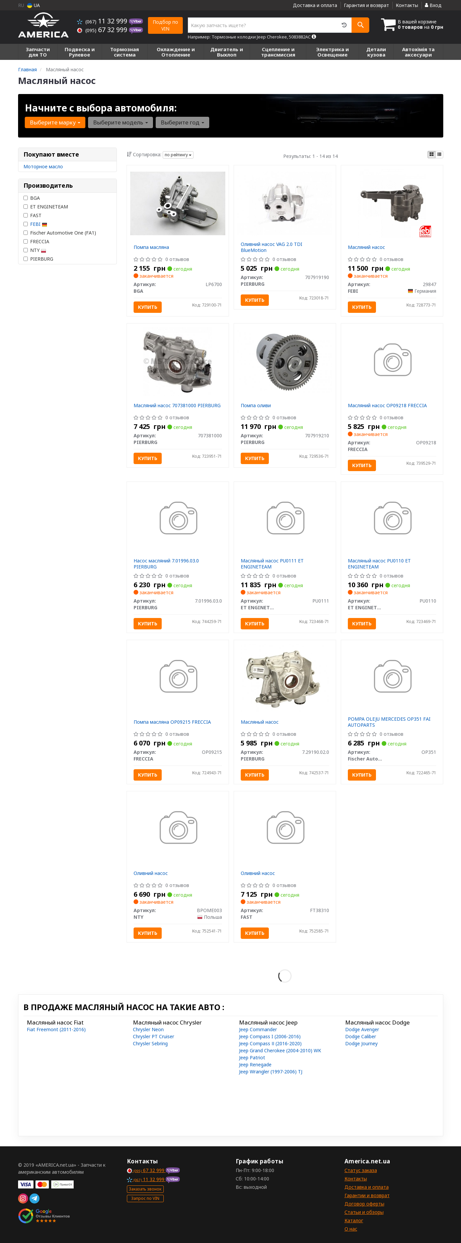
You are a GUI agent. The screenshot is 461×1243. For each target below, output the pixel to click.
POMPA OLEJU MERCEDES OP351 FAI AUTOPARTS (389, 722)
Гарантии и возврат (367, 1195)
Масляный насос (260, 722)
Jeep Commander (258, 1029)
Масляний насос (366, 247)
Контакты (407, 5)
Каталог (353, 1220)
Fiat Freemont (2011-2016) (56, 1029)
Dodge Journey (361, 1043)
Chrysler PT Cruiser (153, 1036)
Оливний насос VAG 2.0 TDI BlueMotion (271, 247)
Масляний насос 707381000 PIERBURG (177, 405)
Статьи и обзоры (364, 1212)
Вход (433, 5)
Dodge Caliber (360, 1036)
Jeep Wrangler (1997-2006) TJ (270, 1071)
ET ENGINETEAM (45, 206)
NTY (34, 250)
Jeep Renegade (255, 1064)
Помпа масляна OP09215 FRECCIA (172, 722)
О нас (350, 1229)
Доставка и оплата (315, 5)
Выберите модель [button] (120, 122)
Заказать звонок (145, 1189)
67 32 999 (103, 29)
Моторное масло (43, 166)
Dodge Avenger (362, 1029)
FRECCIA (36, 241)
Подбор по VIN (165, 25)
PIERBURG (38, 259)
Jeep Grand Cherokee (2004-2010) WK (280, 1050)
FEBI (38, 224)
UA (33, 5)
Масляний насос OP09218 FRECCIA (387, 405)
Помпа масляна (151, 247)
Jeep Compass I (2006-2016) (270, 1036)
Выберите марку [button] (55, 122)
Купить (147, 307)
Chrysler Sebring (150, 1043)
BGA (31, 198)
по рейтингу (178, 155)
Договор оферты (364, 1204)
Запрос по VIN (145, 1198)
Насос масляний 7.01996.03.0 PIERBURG (166, 563)
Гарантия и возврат (366, 5)
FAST (32, 215)
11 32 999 (103, 20)
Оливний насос (151, 873)
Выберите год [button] (182, 122)
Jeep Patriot (252, 1057)
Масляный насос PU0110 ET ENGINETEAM (379, 563)
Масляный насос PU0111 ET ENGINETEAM (272, 563)
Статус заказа (360, 1170)
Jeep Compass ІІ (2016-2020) (270, 1043)
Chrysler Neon (148, 1029)
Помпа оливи (256, 405)
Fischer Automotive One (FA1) (59, 233)
